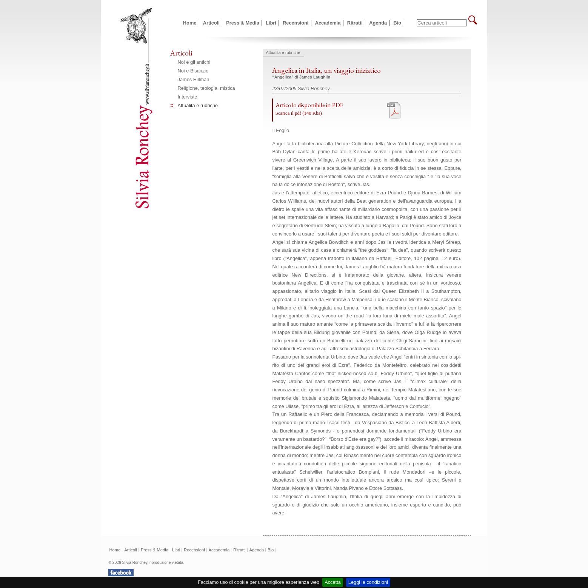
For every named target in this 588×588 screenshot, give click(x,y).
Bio (398, 23)
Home (190, 23)
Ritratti (355, 23)
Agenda (378, 23)
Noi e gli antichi (194, 62)
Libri (271, 23)
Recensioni (295, 23)
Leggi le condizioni (368, 582)
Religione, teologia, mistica (206, 88)
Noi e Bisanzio (193, 71)
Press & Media (242, 23)
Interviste (187, 97)
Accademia (328, 23)
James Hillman (193, 79)
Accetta (333, 582)
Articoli (211, 23)
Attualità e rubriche (198, 105)
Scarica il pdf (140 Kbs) (299, 113)
